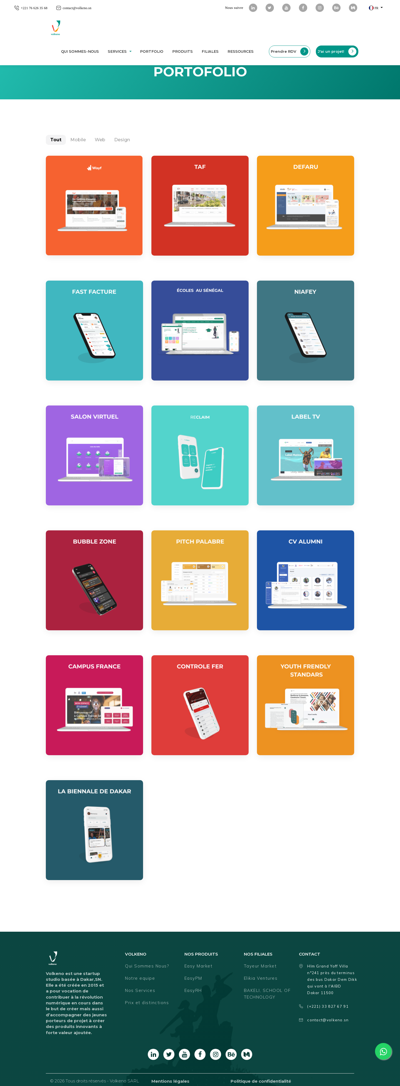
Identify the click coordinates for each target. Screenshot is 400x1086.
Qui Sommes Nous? (147, 966)
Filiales (210, 51)
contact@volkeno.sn (77, 8)
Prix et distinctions (147, 1002)
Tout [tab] (55, 139)
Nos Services (140, 990)
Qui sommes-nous (80, 51)
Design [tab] (122, 139)
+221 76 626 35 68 (34, 8)
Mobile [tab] (78, 139)
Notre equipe (140, 978)
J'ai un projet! (337, 51)
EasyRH (193, 990)
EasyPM (193, 978)
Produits (182, 51)
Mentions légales (170, 1081)
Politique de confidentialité (261, 1081)
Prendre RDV (289, 51)
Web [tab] (100, 139)
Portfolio (151, 51)
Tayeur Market (260, 966)
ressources (241, 51)
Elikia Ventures (261, 978)
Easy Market (198, 966)
